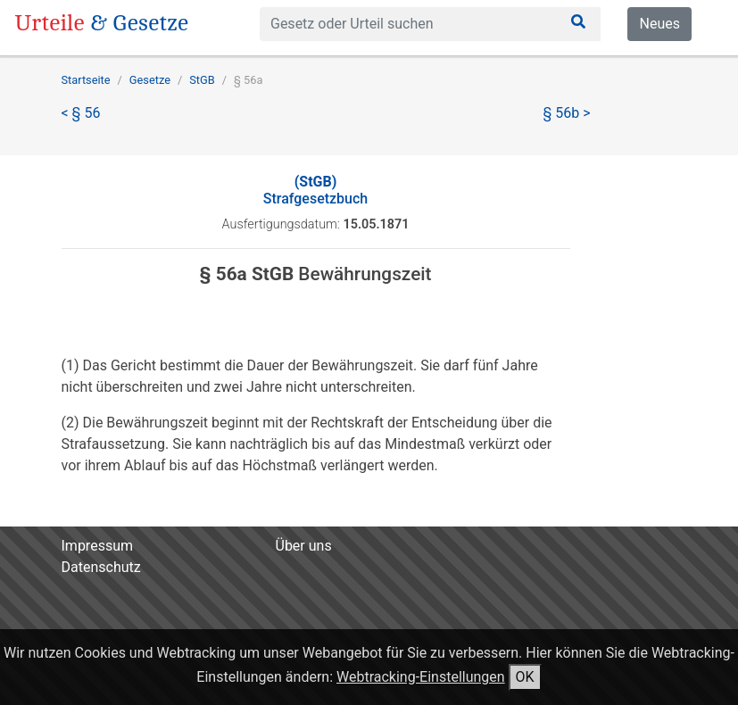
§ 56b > (567, 112)
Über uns (304, 545)
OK (525, 676)
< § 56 (81, 112)
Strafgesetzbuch (315, 190)
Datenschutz (101, 567)
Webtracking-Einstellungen (420, 676)
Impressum (98, 545)
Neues (659, 23)
